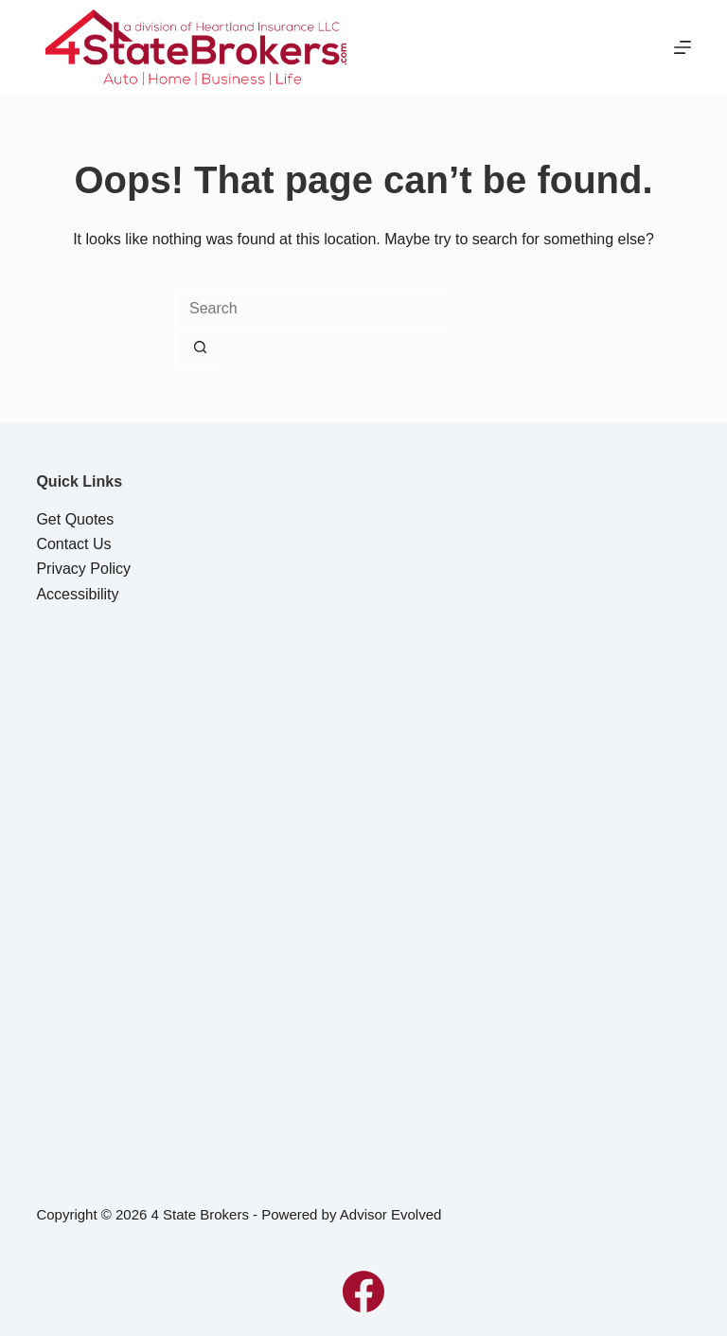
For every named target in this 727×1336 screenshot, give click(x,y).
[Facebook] (363, 1291)
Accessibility (77, 594)
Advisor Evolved (391, 1214)
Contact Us (73, 544)
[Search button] (200, 346)
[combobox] (311, 309)
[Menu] (682, 47)
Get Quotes (75, 519)
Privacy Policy (83, 569)
